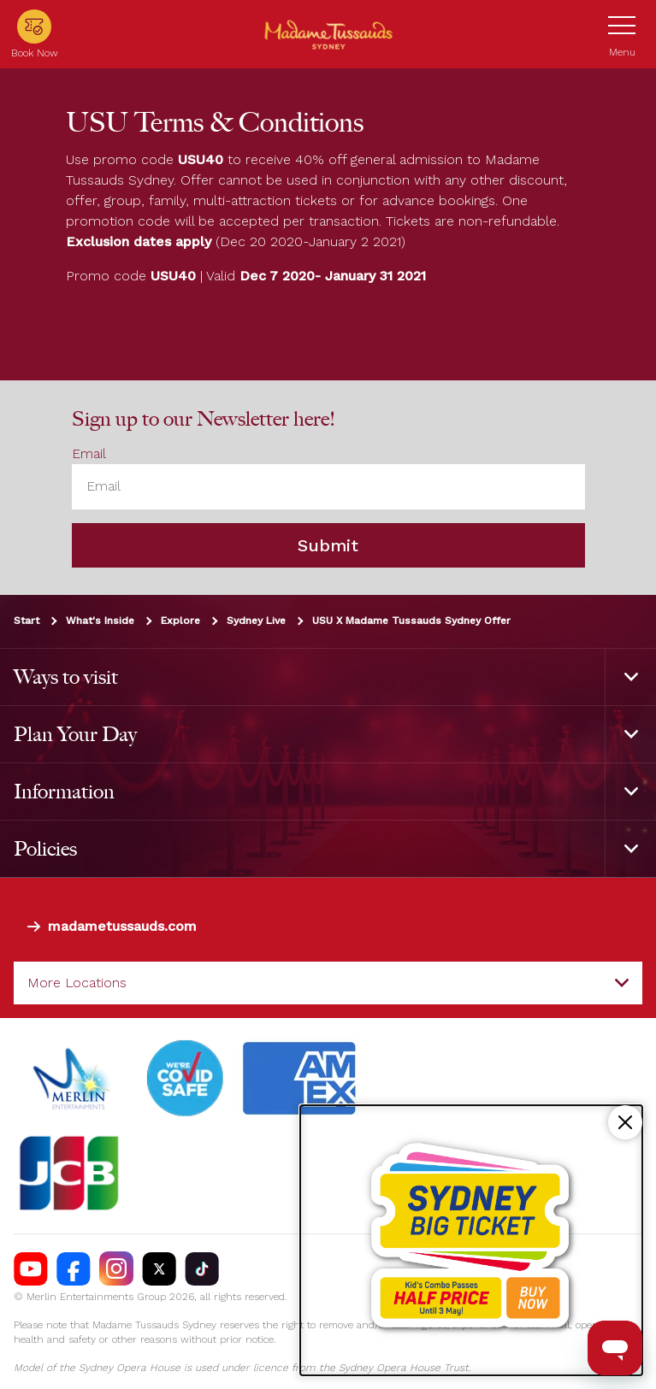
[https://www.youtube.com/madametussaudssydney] (31, 1269)
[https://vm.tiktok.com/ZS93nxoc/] (202, 1269)
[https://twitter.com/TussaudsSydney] (159, 1269)
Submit (328, 545)
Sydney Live (256, 621)
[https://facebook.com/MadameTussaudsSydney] (73, 1269)
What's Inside (100, 621)
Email (89, 454)
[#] (185, 1079)
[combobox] (328, 983)
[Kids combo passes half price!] (471, 1240)
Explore (180, 621)
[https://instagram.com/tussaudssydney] (116, 1269)
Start (26, 621)
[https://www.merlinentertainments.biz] (74, 1079)
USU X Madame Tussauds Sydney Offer (411, 621)
